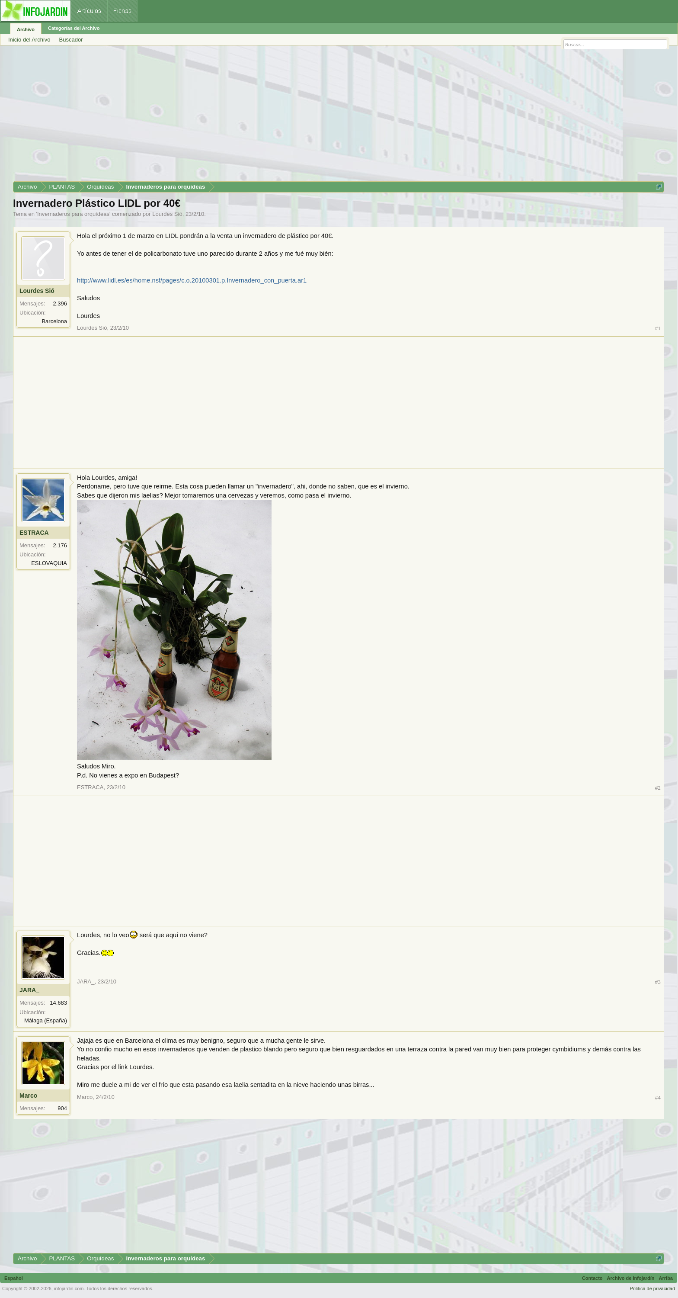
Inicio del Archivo (29, 39)
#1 (658, 328)
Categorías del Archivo (73, 28)
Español (13, 1278)
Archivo (26, 29)
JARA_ (29, 989)
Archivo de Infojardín (631, 1278)
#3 (658, 982)
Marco (28, 1095)
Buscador (71, 39)
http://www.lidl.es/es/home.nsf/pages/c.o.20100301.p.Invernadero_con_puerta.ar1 (192, 280)
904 (62, 1108)
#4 (658, 1097)
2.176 (60, 545)
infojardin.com (68, 1288)
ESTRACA (34, 532)
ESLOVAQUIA (49, 563)
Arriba (666, 1278)
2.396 (60, 303)
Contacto (592, 1278)
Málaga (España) (45, 1020)
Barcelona (54, 321)
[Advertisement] (272, 116)
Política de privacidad (652, 1288)
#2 (658, 787)
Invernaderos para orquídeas (73, 214)
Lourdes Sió (167, 214)
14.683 (58, 1002)
